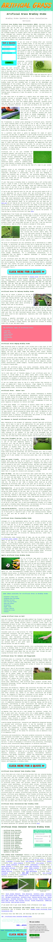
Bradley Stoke (34, 276)
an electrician (39, 859)
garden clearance (11, 864)
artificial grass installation (28, 288)
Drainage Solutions (17, 899)
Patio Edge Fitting (7, 900)
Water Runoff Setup (11, 895)
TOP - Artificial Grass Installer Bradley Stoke (16, 916)
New (14, 930)
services (22, 622)
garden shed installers (32, 866)
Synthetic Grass (39, 894)
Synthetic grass (6, 276)
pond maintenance (31, 871)
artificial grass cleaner (9, 539)
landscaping (34, 864)
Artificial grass (43, 689)
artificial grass (17, 26)
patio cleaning (18, 863)
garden (33, 145)
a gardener (9, 861)
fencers (49, 861)
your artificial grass (23, 409)
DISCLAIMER (48, 10)
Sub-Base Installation (12, 897)
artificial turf (16, 635)
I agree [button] (31, 935)
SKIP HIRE (25, 873)
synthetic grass (23, 823)
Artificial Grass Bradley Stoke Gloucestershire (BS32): (19, 24)
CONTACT (42, 10)
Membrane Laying (23, 895)
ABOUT (38, 10)
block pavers (5, 869)
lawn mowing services (8, 868)
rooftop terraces (6, 156)
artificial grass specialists (26, 285)
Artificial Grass (8, 930)
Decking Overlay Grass (39, 897)
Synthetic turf (34, 729)
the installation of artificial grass (14, 790)
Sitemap (2, 930)
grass (31, 714)
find (6, 807)
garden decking (28, 869)
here (32, 211)
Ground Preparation (45, 899)
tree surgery (40, 863)
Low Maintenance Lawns (37, 895)
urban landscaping (22, 789)
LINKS (33, 10)
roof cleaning (30, 861)
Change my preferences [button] (35, 937)
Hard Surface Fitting (22, 900)
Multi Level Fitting (30, 899)
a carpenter (23, 874)
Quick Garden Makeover (13, 894)
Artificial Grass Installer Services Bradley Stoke (25, 827)
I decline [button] (36, 935)
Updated (17, 930)
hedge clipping (34, 868)
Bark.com (4, 203)
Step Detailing (27, 894)
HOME (30, 10)
